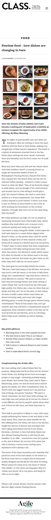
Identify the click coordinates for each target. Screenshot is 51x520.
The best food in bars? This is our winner (24, 335)
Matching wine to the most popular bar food (25, 332)
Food (25, 38)
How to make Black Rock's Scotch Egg (23, 351)
